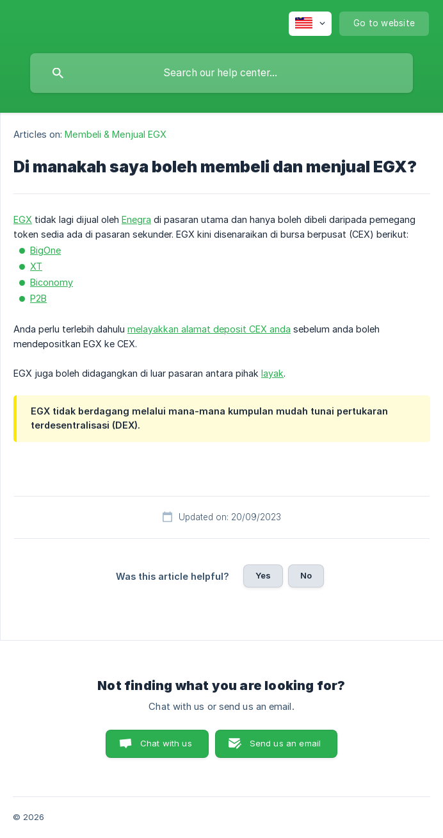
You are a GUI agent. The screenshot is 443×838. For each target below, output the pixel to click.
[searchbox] (221, 73)
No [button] (306, 575)
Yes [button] (263, 575)
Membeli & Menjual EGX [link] (115, 134)
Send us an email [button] (285, 743)
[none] (310, 24)
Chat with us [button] (166, 743)
